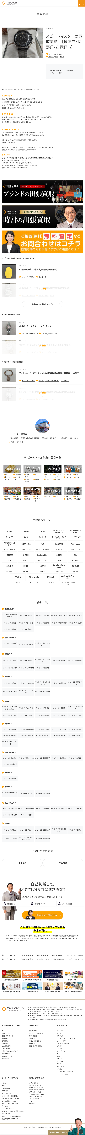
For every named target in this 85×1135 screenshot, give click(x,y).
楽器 (75, 496)
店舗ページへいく (17, 442)
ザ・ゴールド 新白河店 (10, 692)
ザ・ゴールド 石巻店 (26, 661)
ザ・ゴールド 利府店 (59, 661)
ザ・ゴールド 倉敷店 (42, 809)
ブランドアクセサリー (52, 381)
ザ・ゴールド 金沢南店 (75, 758)
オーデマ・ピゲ (61, 1041)
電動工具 (77, 499)
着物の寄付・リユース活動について (13, 1111)
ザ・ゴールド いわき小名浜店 (26, 691)
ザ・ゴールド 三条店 (26, 715)
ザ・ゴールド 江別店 (9, 623)
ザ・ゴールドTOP (10, 955)
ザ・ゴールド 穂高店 (55, 54)
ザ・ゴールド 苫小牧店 (26, 623)
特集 (3, 1086)
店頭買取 (5, 1038)
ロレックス (47, 476)
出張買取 (5, 1041)
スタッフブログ (6, 1093)
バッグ (76, 475)
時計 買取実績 (57, 955)
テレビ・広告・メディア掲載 (10, 1103)
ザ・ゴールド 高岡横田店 (9, 764)
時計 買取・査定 (42, 955)
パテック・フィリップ (63, 1043)
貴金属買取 (33, 1031)
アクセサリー (67, 478)
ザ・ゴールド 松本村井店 (26, 735)
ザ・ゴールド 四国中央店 (42, 830)
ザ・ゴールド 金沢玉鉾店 (42, 758)
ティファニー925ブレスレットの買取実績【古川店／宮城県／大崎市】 (49, 373)
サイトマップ (33, 1101)
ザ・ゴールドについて (10, 1077)
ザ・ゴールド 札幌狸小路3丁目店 (9, 615)
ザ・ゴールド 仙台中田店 (26, 668)
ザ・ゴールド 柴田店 (42, 668)
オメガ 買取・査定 (43, 959)
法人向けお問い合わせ (36, 1085)
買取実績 (5, 1091)
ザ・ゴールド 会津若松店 (26, 683)
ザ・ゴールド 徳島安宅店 (42, 838)
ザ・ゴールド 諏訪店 (59, 735)
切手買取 (32, 1043)
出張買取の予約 (7, 1054)
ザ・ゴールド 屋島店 (9, 830)
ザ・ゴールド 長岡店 (42, 715)
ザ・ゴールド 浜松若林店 (42, 793)
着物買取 (32, 1038)
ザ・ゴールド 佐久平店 (59, 729)
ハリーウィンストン (63, 1074)
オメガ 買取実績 (58, 959)
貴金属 (41, 277)
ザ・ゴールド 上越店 (75, 715)
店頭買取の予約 (7, 1056)
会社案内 (5, 1106)
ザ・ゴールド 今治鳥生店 (9, 838)
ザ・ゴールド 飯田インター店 (9, 743)
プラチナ (17, 475)
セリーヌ (59, 1059)
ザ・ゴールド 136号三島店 (9, 793)
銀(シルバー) (6, 478)
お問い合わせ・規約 (36, 1077)
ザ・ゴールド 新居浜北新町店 (59, 830)
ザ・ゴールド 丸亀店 (26, 830)
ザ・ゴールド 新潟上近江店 (75, 708)
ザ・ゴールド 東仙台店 (10, 668)
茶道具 (27, 499)
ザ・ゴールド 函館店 (42, 623)
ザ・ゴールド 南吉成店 (75, 661)
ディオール (60, 1056)
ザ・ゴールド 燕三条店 (10, 715)
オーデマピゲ (57, 476)
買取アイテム (34, 1025)
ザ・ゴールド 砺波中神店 (26, 758)
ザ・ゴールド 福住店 (42, 616)
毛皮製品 (17, 499)
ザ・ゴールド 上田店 (42, 729)
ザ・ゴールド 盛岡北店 (26, 644)
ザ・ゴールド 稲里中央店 (26, 729)
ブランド (51, 57)
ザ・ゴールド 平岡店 (75, 616)
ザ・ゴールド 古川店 (28, 381)
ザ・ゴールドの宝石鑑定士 (10, 1096)
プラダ (59, 1064)
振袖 (5, 496)
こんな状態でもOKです (9, 1101)
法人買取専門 (6, 1046)
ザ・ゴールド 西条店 (75, 830)
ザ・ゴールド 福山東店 (75, 809)
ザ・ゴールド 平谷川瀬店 (42, 692)
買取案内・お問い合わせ (11, 1025)
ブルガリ (59, 1069)
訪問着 (6, 499)
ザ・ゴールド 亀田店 (59, 708)
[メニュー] (81, 3)
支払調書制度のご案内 (36, 1094)
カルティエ (57, 480)
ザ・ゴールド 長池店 (9, 729)
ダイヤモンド (27, 476)
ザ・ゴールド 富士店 (26, 793)
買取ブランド (62, 1025)
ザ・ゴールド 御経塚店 (59, 758)
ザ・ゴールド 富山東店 (10, 758)
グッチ (59, 1054)
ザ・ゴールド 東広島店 (10, 815)
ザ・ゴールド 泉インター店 (42, 660)
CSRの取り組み (7, 1114)
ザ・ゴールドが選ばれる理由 (10, 1098)
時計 (56, 57)
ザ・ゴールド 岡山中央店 (26, 809)
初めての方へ (6, 1033)
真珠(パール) (27, 480)
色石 (35, 475)
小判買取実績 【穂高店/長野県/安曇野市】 (38, 269)
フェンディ (60, 1061)
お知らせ (4, 1083)
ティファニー (65, 381)
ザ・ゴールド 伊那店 (75, 735)
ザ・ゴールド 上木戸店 (26, 708)
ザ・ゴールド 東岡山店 (10, 809)
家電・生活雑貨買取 (35, 1046)
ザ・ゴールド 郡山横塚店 (59, 683)
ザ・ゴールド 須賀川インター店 (75, 683)
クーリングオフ (34, 1099)
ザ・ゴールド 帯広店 (26, 629)
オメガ (62, 57)
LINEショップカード (8, 1109)
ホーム (4, 1031)
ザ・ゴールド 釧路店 (9, 629)
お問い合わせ (6, 1049)
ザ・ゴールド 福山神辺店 (59, 809)
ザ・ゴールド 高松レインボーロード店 (26, 838)
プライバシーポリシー (36, 1092)
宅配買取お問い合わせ (36, 1090)
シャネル (59, 1049)
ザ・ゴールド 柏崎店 (59, 715)
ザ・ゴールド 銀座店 (9, 778)
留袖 (15, 496)
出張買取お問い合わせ (36, 1087)
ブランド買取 (33, 1036)
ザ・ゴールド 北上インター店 (42, 644)
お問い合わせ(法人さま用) (10, 1051)
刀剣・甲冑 (36, 500)
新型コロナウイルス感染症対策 (12, 1116)
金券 (55, 496)
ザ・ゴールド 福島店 (9, 683)
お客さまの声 (6, 1088)
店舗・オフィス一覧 (8, 1036)
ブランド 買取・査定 (26, 955)
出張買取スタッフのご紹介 (10, 1119)
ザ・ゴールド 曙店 (26, 815)
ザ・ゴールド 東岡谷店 (42, 735)
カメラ (67, 496)
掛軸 (26, 496)
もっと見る (42, 289)
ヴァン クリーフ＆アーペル (65, 1071)
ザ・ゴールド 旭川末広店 (30, 333)
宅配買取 (5, 1043)
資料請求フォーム (7, 1059)
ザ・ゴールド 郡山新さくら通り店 (42, 683)
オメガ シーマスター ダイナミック (35, 326)
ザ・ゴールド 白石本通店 (59, 616)
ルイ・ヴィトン (61, 1051)
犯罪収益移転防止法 (36, 1096)
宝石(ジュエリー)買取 (36, 1033)
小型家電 (68, 499)
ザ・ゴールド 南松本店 (10, 735)
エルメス (67, 475)
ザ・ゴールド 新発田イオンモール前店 (9, 708)
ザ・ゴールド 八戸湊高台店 (9, 644)
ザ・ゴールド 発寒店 (26, 616)
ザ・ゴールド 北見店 (75, 623)
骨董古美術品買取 (35, 1041)
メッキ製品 (17, 478)
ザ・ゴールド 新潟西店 (42, 708)
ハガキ (47, 496)
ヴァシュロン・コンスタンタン (66, 1038)
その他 (36, 479)
